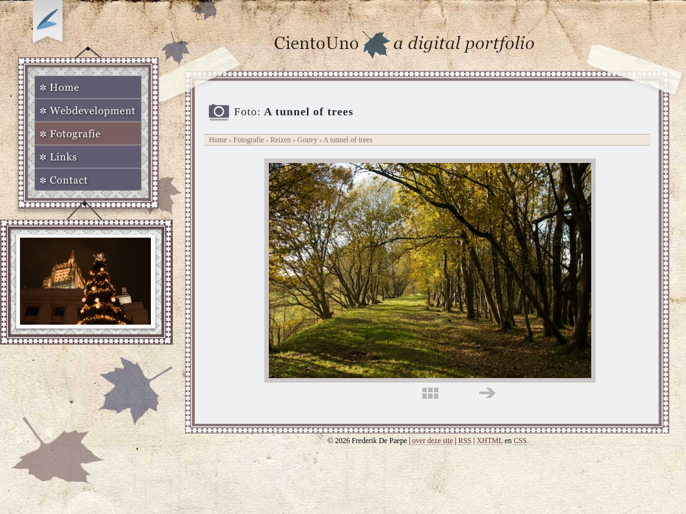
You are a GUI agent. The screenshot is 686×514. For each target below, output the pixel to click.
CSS (520, 440)
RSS (465, 440)
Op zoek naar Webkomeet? (49, 24)
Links (88, 156)
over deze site (432, 440)
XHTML (489, 440)
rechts (487, 393)
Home (88, 87)
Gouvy (308, 140)
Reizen (280, 140)
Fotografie (88, 133)
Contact (88, 179)
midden (430, 393)
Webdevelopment (88, 110)
